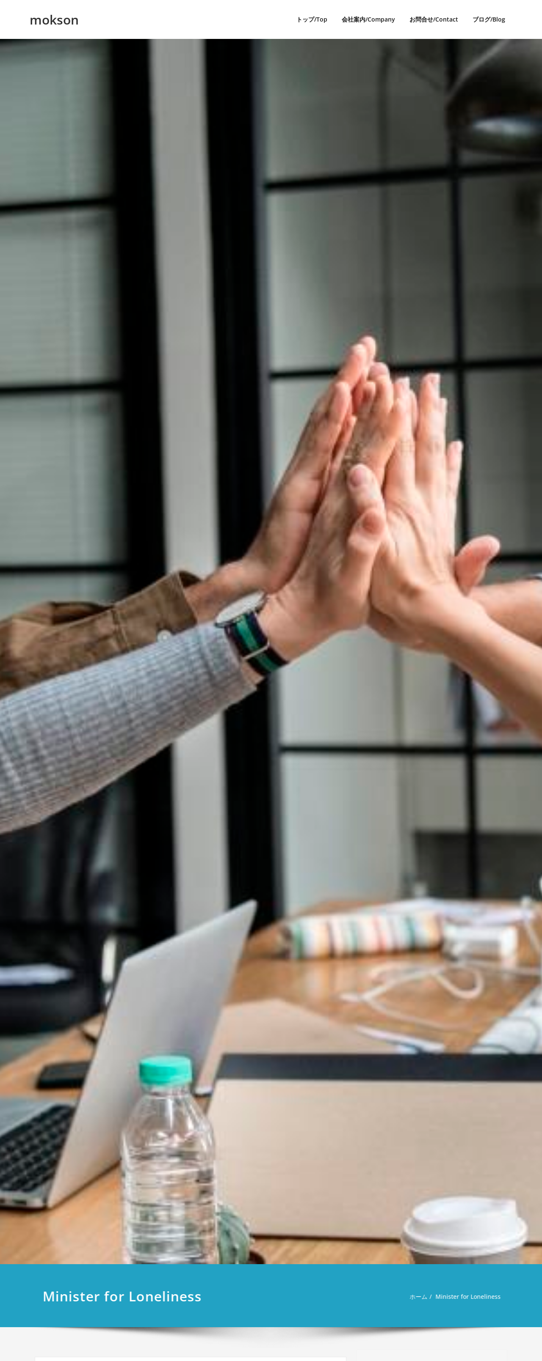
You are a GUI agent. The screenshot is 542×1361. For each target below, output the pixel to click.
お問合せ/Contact (433, 19)
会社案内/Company (368, 19)
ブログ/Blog (489, 19)
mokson (54, 19)
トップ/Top (311, 19)
